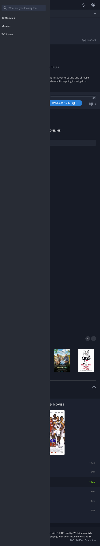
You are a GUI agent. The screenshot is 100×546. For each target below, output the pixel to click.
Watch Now (25, 103)
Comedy (24, 49)
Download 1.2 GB (64, 103)
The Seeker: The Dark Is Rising (28, 472)
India (23, 52)
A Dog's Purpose (21, 510)
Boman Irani (27, 67)
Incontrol (17, 462)
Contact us (90, 540)
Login (93, 5)
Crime (33, 49)
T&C (72, 540)
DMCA (79, 540)
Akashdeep (26, 56)
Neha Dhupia (51, 67)
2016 (22, 63)
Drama (42, 49)
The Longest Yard (22, 491)
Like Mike (18, 481)
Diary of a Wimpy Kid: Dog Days (29, 500)
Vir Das (39, 67)
